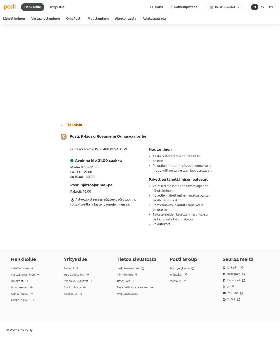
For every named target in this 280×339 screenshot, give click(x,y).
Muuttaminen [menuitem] (98, 18)
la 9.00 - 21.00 (81, 172)
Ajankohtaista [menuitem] (125, 18)
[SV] (262, 7)
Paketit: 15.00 (80, 191)
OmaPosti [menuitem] (73, 18)
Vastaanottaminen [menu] (45, 18)
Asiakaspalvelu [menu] (154, 18)
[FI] (254, 7)
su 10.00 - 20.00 (82, 177)
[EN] (271, 7)
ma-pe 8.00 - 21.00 (84, 167)
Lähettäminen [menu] (14, 18)
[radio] (254, 7)
